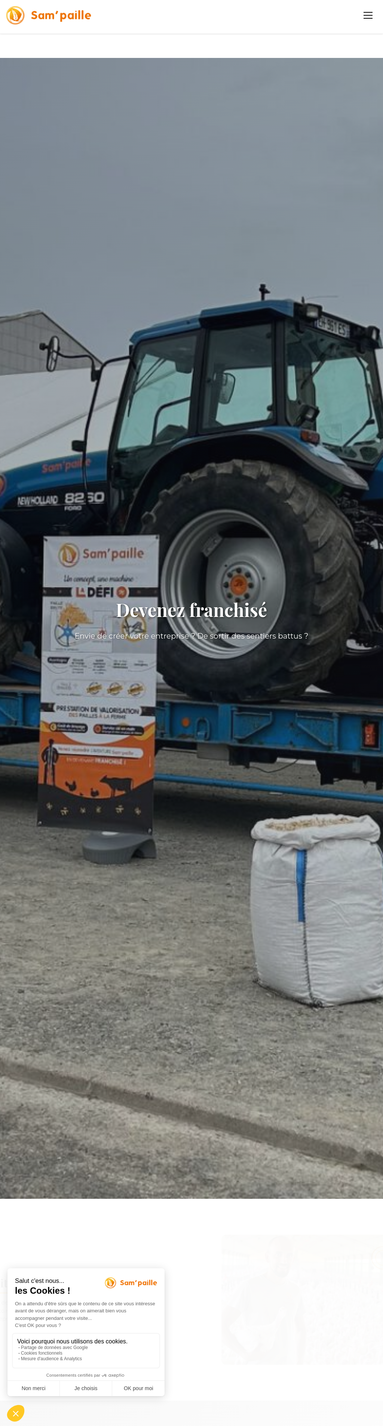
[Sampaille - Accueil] (48, 15)
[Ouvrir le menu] (369, 15)
